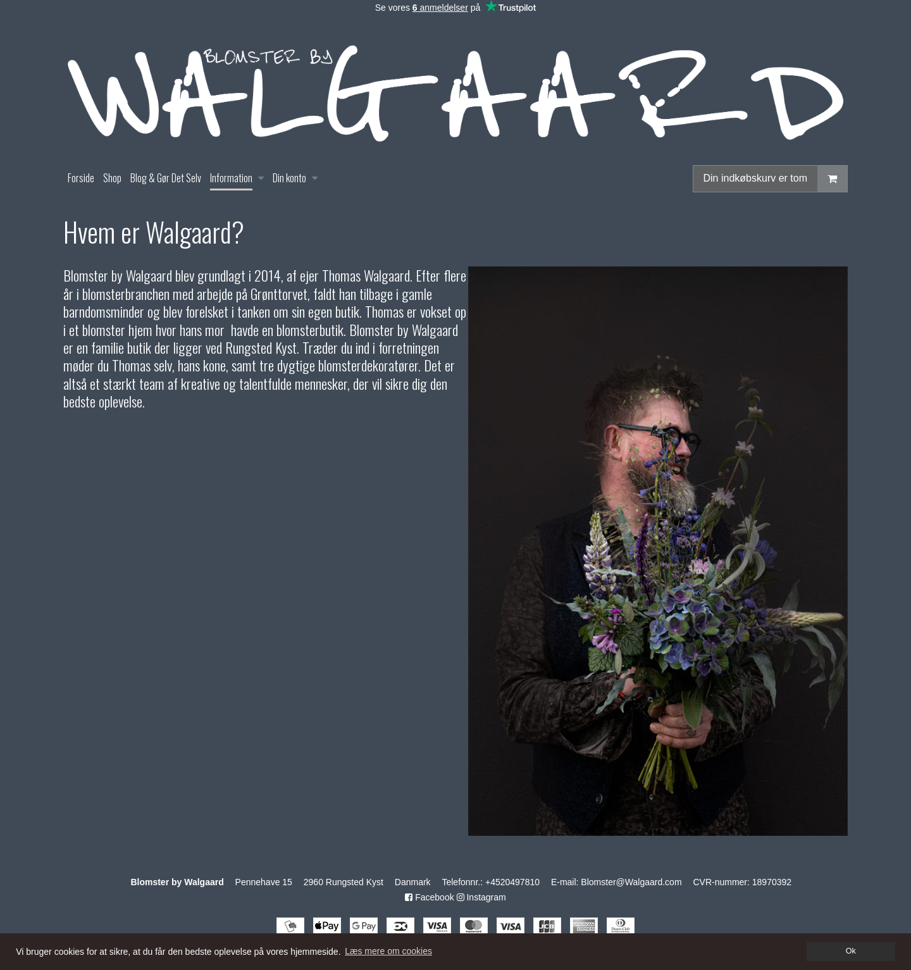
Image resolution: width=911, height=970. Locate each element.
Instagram (481, 897)
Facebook (429, 897)
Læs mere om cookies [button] (388, 951)
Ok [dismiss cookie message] (851, 951)
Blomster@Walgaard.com (631, 882)
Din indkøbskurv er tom (775, 179)
